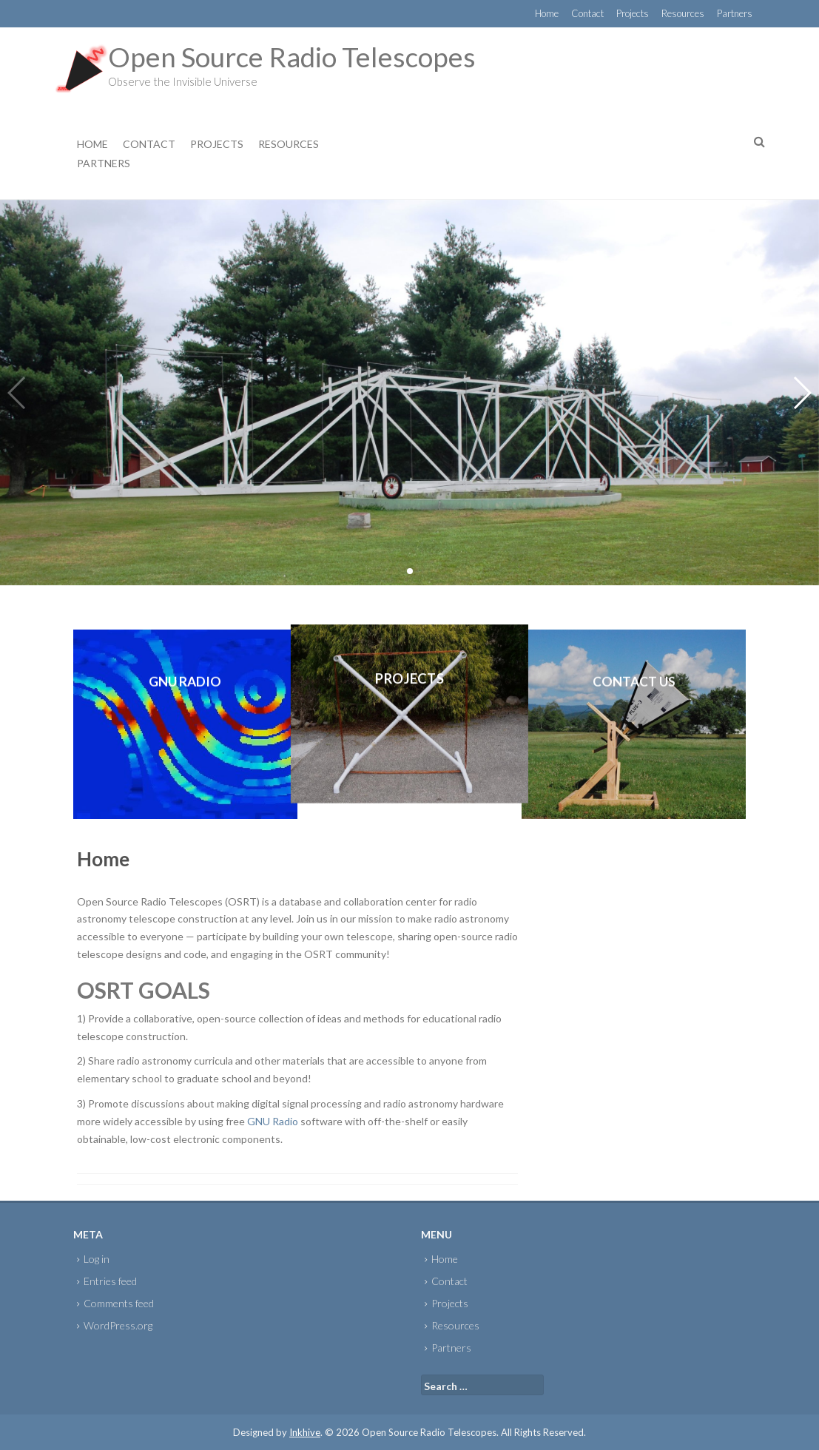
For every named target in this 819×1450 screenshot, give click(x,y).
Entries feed (110, 1281)
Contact (587, 13)
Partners (734, 13)
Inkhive (304, 1432)
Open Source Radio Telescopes (292, 56)
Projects (632, 13)
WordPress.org (118, 1325)
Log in (96, 1258)
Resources (682, 13)
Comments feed (119, 1303)
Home (547, 13)
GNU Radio (272, 1121)
